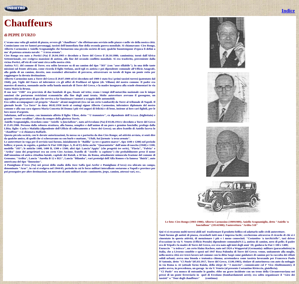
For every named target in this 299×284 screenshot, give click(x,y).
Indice (288, 10)
